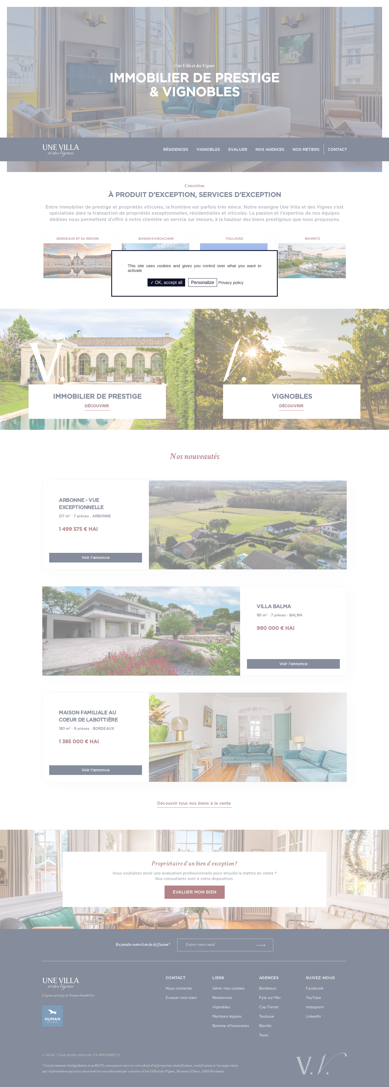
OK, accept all (166, 282)
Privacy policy (231, 282)
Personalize (202, 282)
